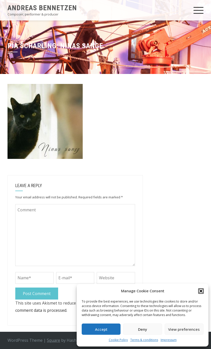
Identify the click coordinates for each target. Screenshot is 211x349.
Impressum (169, 340)
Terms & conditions (144, 340)
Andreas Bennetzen (42, 8)
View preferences (184, 329)
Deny (142, 329)
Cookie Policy (118, 340)
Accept (101, 329)
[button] (200, 291)
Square (53, 340)
